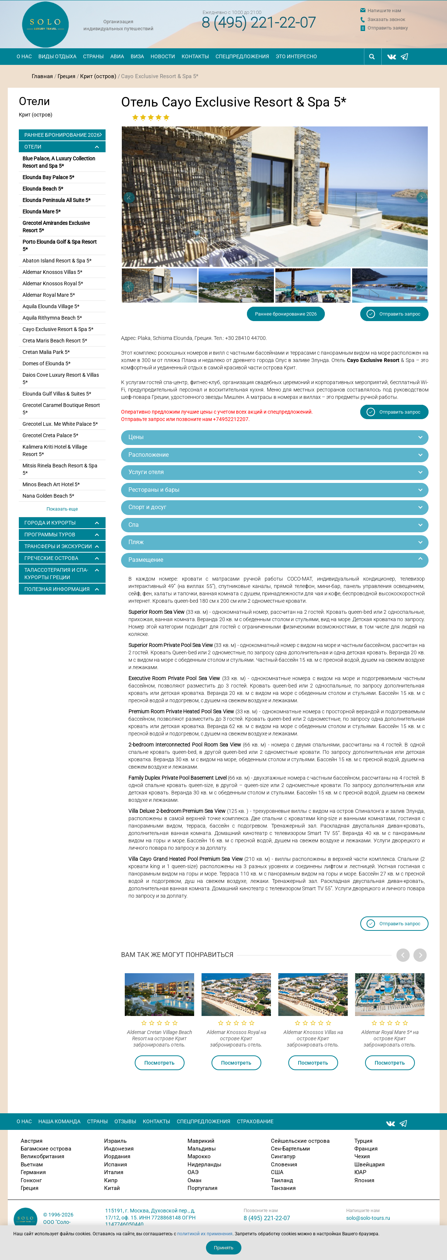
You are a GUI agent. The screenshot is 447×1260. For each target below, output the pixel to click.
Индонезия (119, 1148)
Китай (112, 1188)
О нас (24, 56)
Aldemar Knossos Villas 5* (52, 272)
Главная (42, 76)
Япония (364, 1180)
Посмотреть (159, 1063)
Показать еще (62, 509)
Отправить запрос (399, 314)
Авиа (117, 56)
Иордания (117, 1156)
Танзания (283, 1188)
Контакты (195, 56)
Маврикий (201, 1141)
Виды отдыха (57, 56)
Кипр (110, 1180)
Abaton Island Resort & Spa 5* (57, 261)
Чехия (362, 1156)
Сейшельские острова (300, 1141)
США (277, 1172)
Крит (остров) (98, 76)
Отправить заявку (388, 28)
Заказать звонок (386, 19)
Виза (137, 56)
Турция (363, 1141)
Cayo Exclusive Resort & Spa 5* (58, 329)
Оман (195, 1180)
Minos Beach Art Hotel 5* (51, 484)
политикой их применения (205, 1233)
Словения (284, 1164)
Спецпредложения (242, 56)
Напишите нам (384, 10)
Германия (33, 1172)
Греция (66, 76)
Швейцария (369, 1164)
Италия (113, 1172)
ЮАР (360, 1172)
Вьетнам (32, 1164)
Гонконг (31, 1180)
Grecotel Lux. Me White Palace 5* (60, 424)
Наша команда (59, 1121)
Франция (366, 1148)
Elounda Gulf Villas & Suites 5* (57, 394)
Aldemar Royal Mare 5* (49, 295)
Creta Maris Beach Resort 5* (55, 341)
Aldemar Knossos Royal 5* (53, 283)
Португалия (202, 1188)
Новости (163, 56)
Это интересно (296, 56)
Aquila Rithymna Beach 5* (52, 318)
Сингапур (283, 1156)
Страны (93, 56)
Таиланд (282, 1180)
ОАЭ (193, 1172)
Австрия (31, 1141)
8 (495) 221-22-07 (259, 22)
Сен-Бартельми (290, 1148)
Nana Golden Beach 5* (48, 496)
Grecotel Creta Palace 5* (50, 435)
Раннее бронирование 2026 (62, 135)
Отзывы (125, 1121)
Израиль (115, 1141)
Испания (115, 1164)
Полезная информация (57, 589)
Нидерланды (204, 1164)
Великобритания (42, 1156)
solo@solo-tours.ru (368, 1218)
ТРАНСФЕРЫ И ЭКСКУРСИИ (58, 546)
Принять (224, 1247)
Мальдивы (202, 1148)
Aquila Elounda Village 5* (51, 306)
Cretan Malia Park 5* (46, 352)
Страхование (255, 1121)
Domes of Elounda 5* (47, 363)
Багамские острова (46, 1148)
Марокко (199, 1156)
